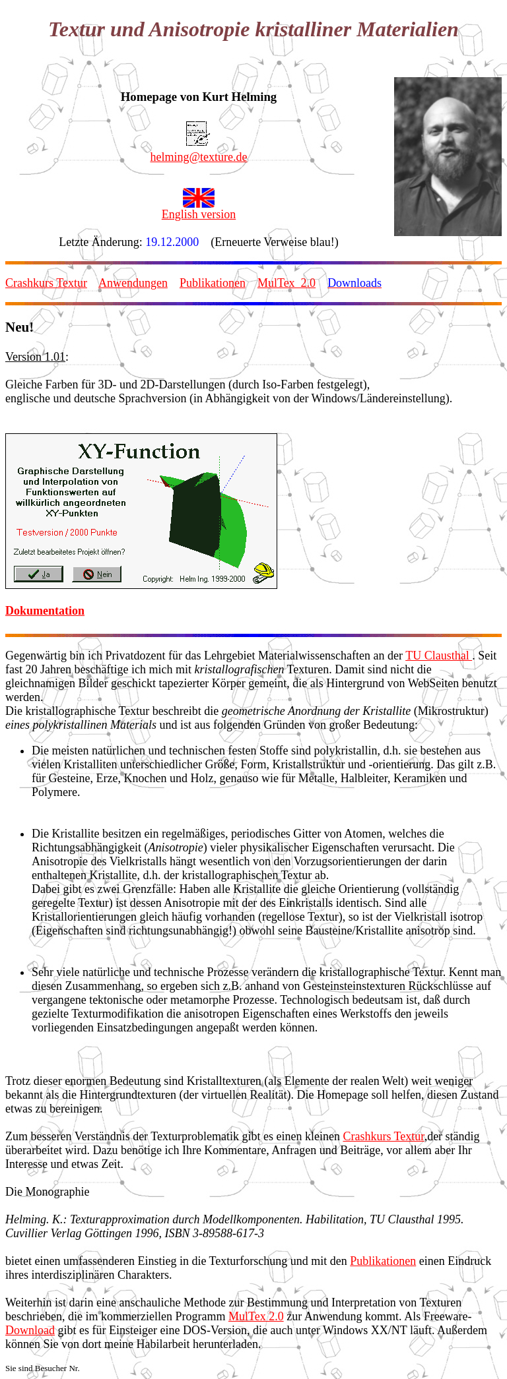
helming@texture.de (198, 157)
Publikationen (213, 283)
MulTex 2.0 (256, 1316)
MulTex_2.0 (286, 283)
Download (30, 1330)
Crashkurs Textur (46, 283)
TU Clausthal (438, 655)
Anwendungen (133, 283)
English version (199, 214)
